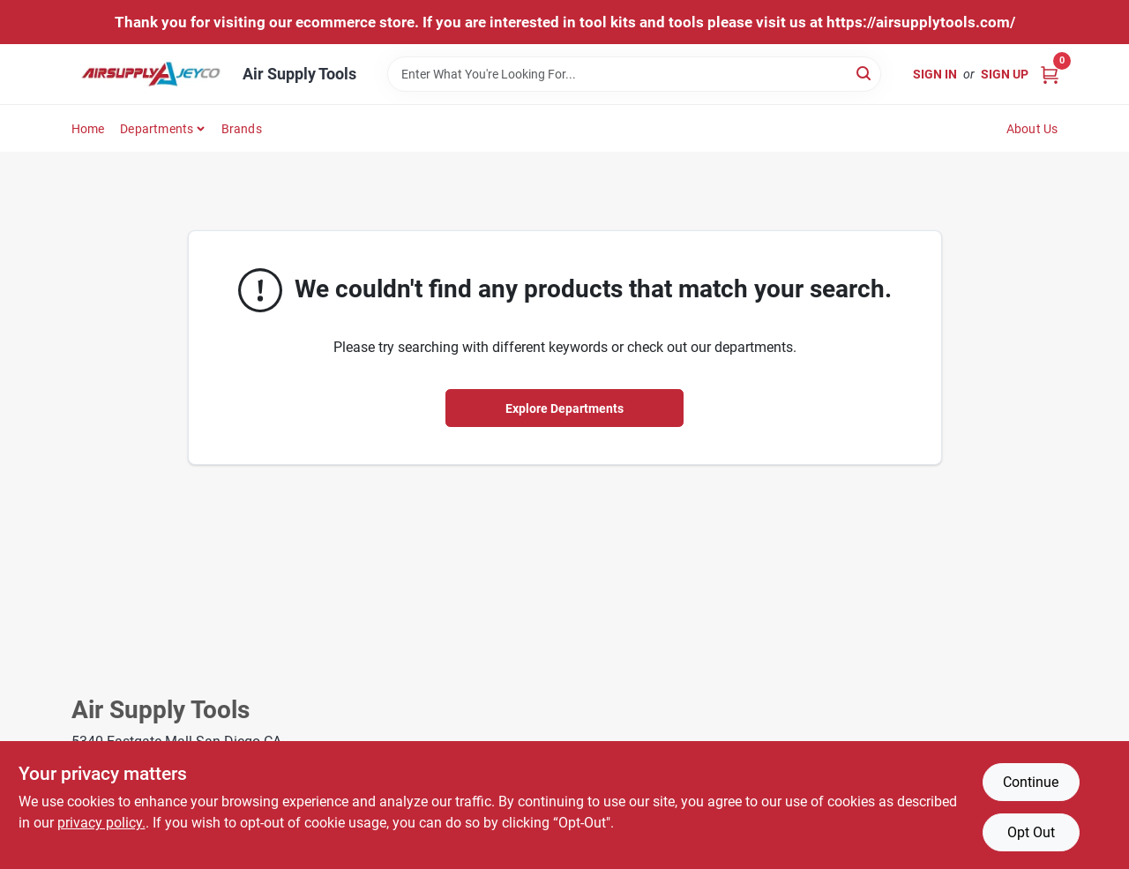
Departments (156, 129)
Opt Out (1031, 832)
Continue (1030, 782)
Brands (241, 129)
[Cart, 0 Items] (1049, 73)
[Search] (865, 72)
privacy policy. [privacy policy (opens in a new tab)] (101, 822)
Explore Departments (564, 408)
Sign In (935, 74)
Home (88, 129)
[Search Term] (634, 74)
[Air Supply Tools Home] (150, 74)
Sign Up (1004, 74)
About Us (1032, 129)
